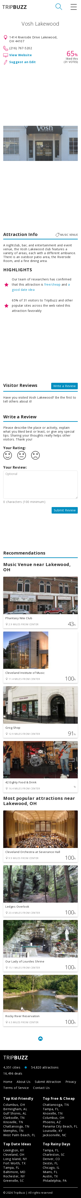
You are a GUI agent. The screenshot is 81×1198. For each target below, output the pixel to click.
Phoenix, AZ (52, 1122)
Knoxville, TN (13, 1122)
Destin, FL (50, 1163)
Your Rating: (14, 448)
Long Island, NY (15, 1159)
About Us (23, 1082)
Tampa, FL (51, 1109)
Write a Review (64, 386)
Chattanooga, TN (16, 1126)
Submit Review (65, 510)
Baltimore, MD (14, 1172)
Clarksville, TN (14, 1118)
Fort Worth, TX (14, 1163)
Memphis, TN (13, 1131)
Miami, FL (50, 1172)
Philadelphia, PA (55, 1180)
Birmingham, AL (15, 1109)
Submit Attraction (48, 1082)
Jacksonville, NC (55, 1135)
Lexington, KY (13, 1150)
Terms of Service (16, 1088)
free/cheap (52, 284)
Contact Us (41, 1088)
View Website (20, 55)
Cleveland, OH (13, 1154)
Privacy (70, 1082)
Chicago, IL (51, 1167)
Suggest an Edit (22, 62)
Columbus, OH (14, 1105)
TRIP (14, 7)
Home (7, 1082)
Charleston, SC (54, 1154)
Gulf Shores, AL (15, 1113)
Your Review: (15, 467)
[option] (40, 143)
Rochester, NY (14, 1176)
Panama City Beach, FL (60, 1126)
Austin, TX (50, 1176)
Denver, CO (51, 1159)
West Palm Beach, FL (19, 1135)
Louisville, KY (52, 1131)
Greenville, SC (13, 1180)
